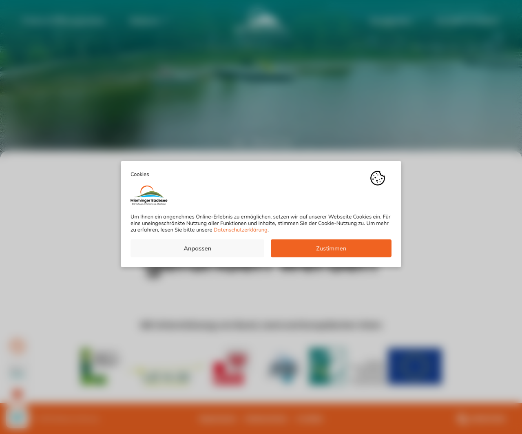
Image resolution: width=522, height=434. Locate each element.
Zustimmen (331, 251)
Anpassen (197, 251)
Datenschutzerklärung (241, 232)
